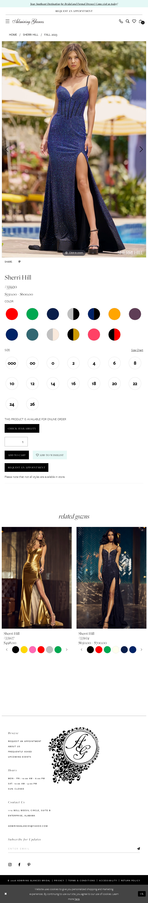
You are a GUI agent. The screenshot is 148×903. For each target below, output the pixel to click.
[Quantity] (16, 441)
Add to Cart (17, 455)
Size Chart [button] (137, 350)
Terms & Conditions (81, 879)
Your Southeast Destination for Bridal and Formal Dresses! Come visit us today (73, 4)
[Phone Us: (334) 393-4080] (121, 21)
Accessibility (108, 879)
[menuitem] (7, 21)
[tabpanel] (74, 149)
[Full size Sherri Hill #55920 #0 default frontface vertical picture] (74, 149)
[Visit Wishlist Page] (134, 21)
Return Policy (130, 879)
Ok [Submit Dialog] (142, 893)
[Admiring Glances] (28, 21)
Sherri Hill (30, 34)
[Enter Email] (74, 848)
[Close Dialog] (5, 893)
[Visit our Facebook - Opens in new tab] (19, 864)
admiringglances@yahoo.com (28, 825)
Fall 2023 (50, 34)
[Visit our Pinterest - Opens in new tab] (29, 864)
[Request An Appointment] (74, 11)
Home (13, 34)
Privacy (59, 879)
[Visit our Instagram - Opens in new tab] (10, 864)
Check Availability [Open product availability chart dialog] (22, 428)
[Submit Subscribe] (138, 848)
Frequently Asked (20, 751)
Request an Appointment (26, 467)
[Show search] (127, 21)
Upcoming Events (19, 756)
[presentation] (37, 578)
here (77, 899)
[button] (7, 21)
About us (14, 746)
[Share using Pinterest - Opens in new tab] (19, 261)
